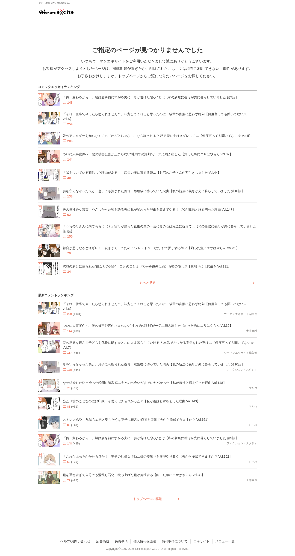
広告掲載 (102, 541)
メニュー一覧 (225, 541)
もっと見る (147, 283)
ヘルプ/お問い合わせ (75, 541)
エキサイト (201, 541)
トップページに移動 (147, 499)
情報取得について (175, 541)
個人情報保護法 (144, 541)
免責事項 (121, 541)
